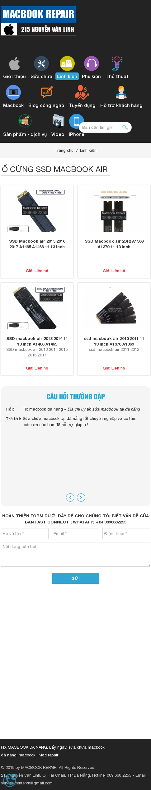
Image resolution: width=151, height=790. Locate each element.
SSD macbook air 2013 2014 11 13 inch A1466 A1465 (37, 341)
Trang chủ (64, 150)
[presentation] (70, 497)
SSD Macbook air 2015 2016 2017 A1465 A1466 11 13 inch (37, 244)
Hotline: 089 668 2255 (111, 775)
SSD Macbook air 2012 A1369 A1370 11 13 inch (114, 244)
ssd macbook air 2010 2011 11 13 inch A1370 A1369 (114, 341)
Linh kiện (88, 150)
